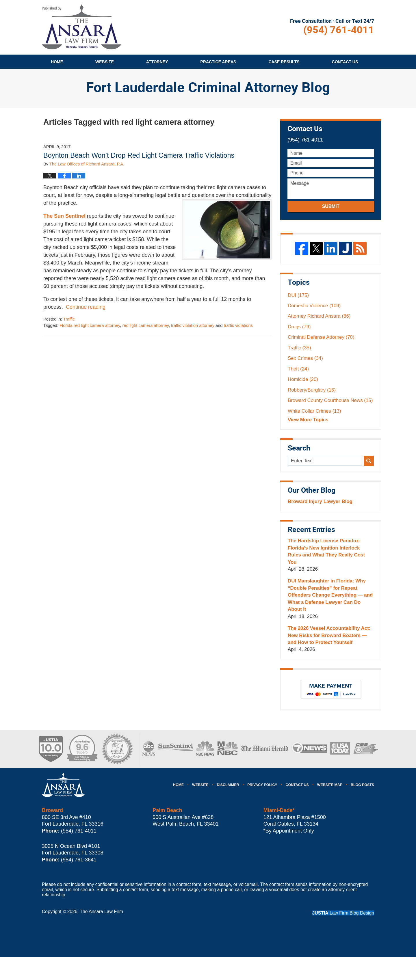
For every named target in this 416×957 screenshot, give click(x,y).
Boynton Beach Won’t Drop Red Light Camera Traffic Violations (138, 155)
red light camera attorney (145, 325)
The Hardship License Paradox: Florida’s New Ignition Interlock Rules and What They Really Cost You (326, 551)
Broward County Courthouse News (330, 400)
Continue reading (85, 307)
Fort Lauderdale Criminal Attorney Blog (81, 26)
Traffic (69, 319)
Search (369, 461)
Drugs (299, 326)
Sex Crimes (305, 358)
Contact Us (297, 785)
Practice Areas (218, 61)
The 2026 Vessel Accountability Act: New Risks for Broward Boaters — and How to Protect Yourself (329, 635)
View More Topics (308, 419)
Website (104, 61)
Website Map (329, 785)
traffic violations (238, 325)
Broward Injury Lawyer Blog (320, 501)
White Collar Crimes (314, 411)
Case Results (283, 61)
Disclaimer (228, 785)
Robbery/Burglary (312, 390)
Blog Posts (362, 785)
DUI (298, 295)
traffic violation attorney (192, 325)
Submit (330, 206)
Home (57, 61)
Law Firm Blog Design (343, 913)
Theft (298, 369)
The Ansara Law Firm (101, 911)
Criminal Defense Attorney (321, 337)
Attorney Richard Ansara (319, 316)
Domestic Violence (314, 305)
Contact (345, 61)
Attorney (157, 61)
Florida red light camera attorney (90, 325)
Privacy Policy (262, 785)
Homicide (303, 379)
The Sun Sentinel (64, 216)
